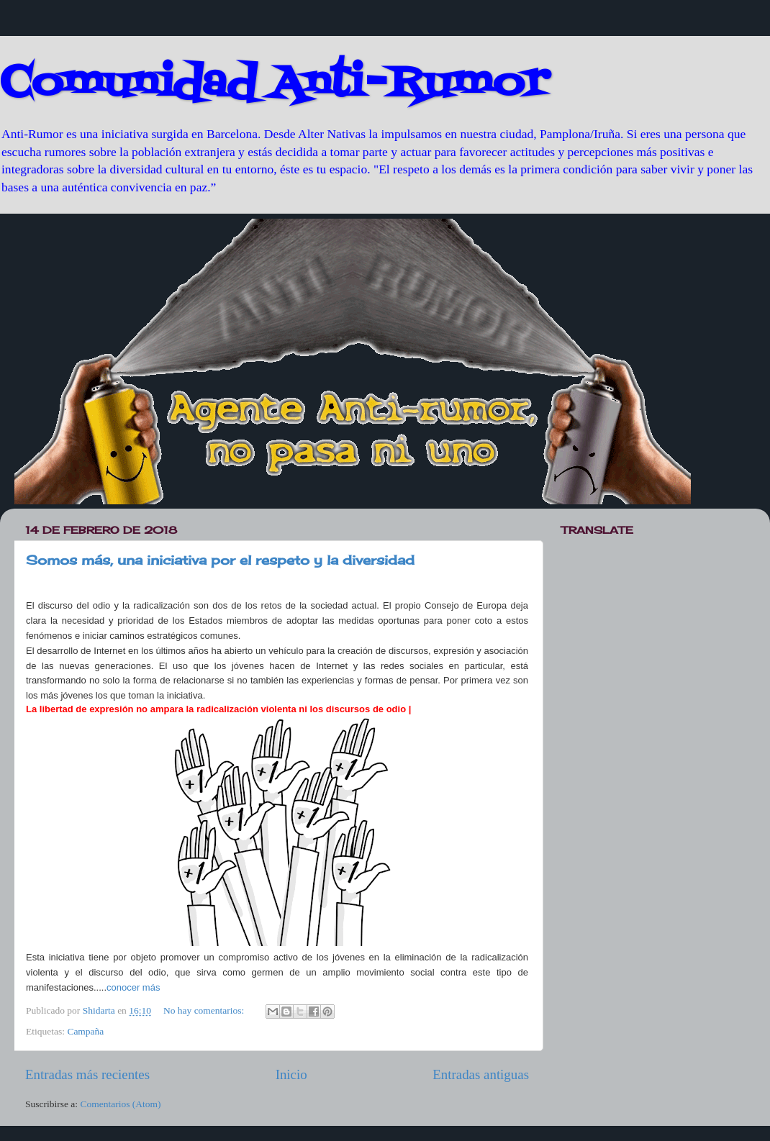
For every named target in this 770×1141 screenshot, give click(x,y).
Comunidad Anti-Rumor (274, 84)
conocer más (133, 987)
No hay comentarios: (205, 1010)
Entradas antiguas (480, 1074)
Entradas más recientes (87, 1074)
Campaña (85, 1031)
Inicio (291, 1074)
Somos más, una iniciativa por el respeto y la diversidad (220, 560)
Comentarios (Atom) (121, 1104)
